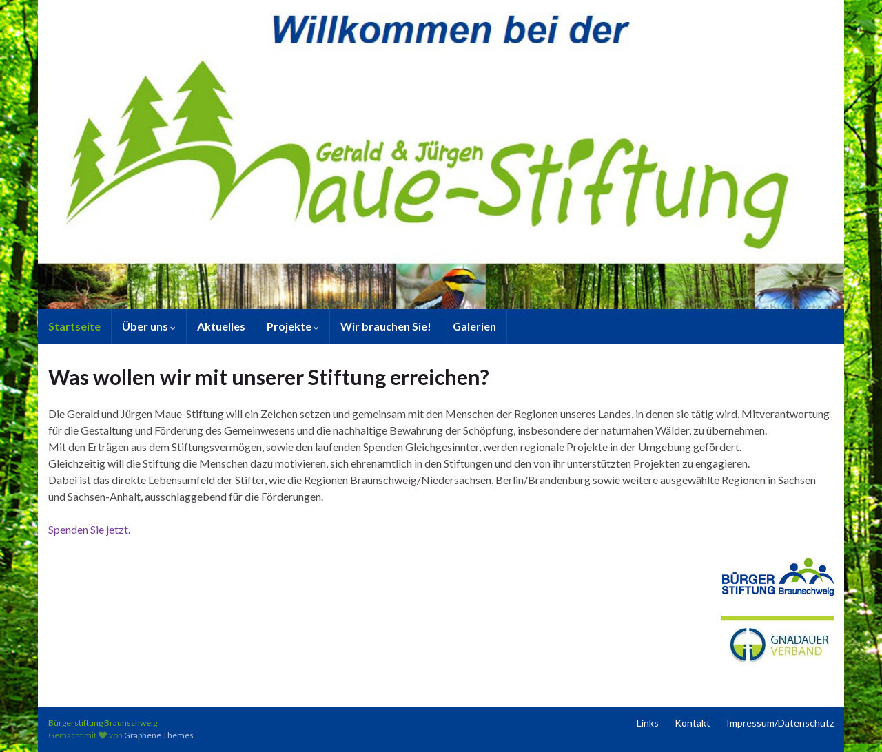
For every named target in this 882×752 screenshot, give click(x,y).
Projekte (293, 326)
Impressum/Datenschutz (780, 723)
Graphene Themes (159, 735)
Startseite (74, 326)
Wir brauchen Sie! (385, 326)
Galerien (474, 326)
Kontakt (692, 723)
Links (648, 723)
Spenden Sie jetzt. (89, 529)
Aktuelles (221, 326)
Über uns (149, 326)
